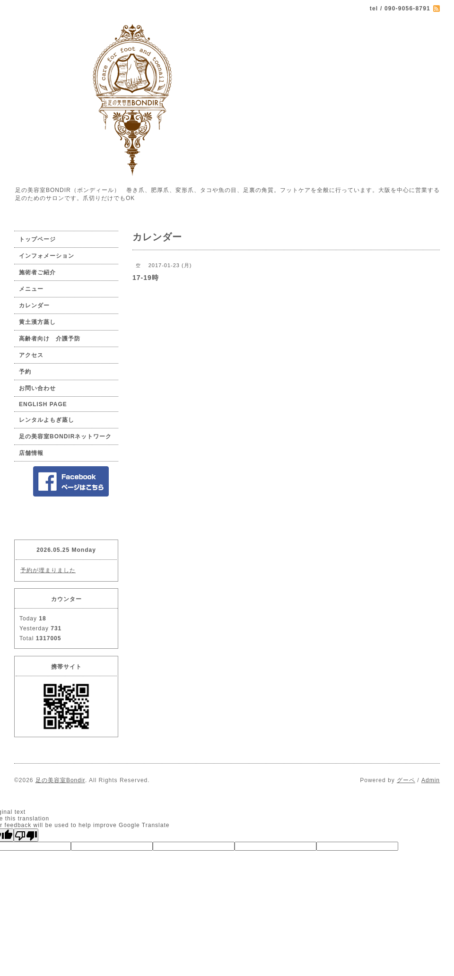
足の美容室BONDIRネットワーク (65, 436)
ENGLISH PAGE (43, 404)
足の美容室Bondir (60, 780)
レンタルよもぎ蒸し (46, 420)
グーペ (406, 780)
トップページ (37, 239)
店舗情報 (31, 453)
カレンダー (34, 305)
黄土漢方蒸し (37, 322)
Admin (430, 780)
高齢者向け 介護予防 (49, 338)
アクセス (31, 355)
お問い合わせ (37, 388)
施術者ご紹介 (37, 272)
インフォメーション (46, 256)
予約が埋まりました (48, 570)
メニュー (31, 289)
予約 (25, 371)
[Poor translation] (26, 835)
